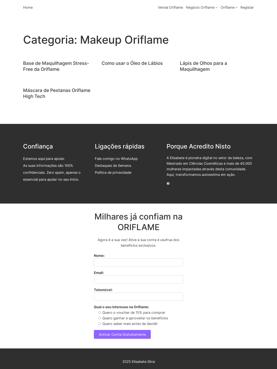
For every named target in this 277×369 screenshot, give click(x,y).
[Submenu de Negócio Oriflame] (216, 7)
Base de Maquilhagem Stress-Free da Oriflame (56, 66)
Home (28, 7)
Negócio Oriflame (200, 7)
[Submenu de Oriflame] (236, 7)
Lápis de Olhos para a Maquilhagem (203, 66)
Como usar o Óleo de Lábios (132, 63)
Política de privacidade (113, 172)
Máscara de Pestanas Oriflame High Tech (56, 93)
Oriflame (227, 7)
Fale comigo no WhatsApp (116, 158)
